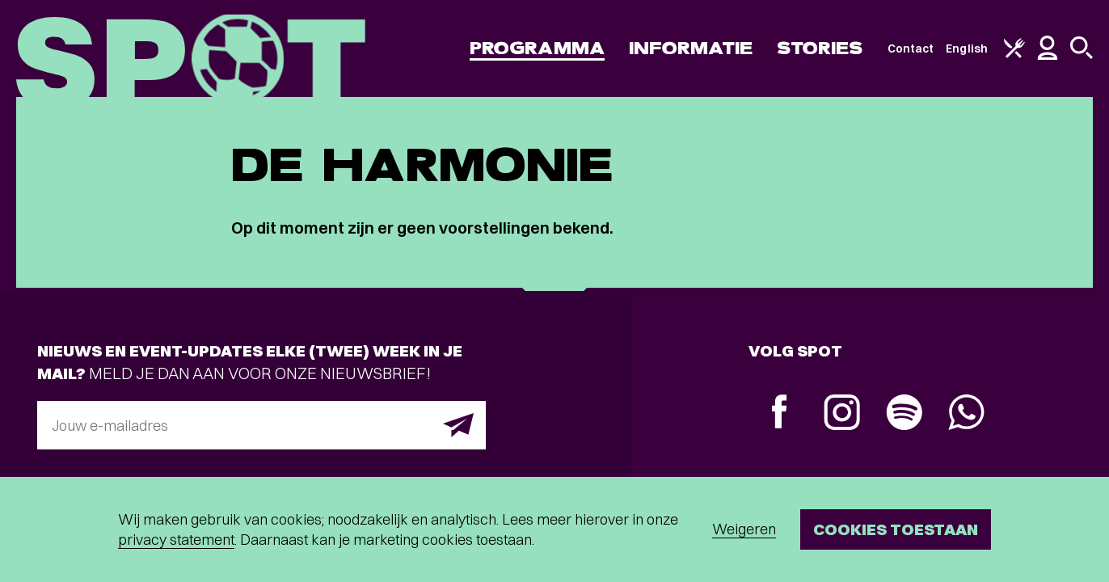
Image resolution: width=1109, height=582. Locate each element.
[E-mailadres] (261, 425)
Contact (911, 48)
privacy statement (176, 539)
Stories (820, 48)
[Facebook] (779, 413)
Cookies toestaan (895, 529)
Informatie (691, 48)
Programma (537, 48)
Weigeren (744, 529)
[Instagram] (842, 414)
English (967, 48)
